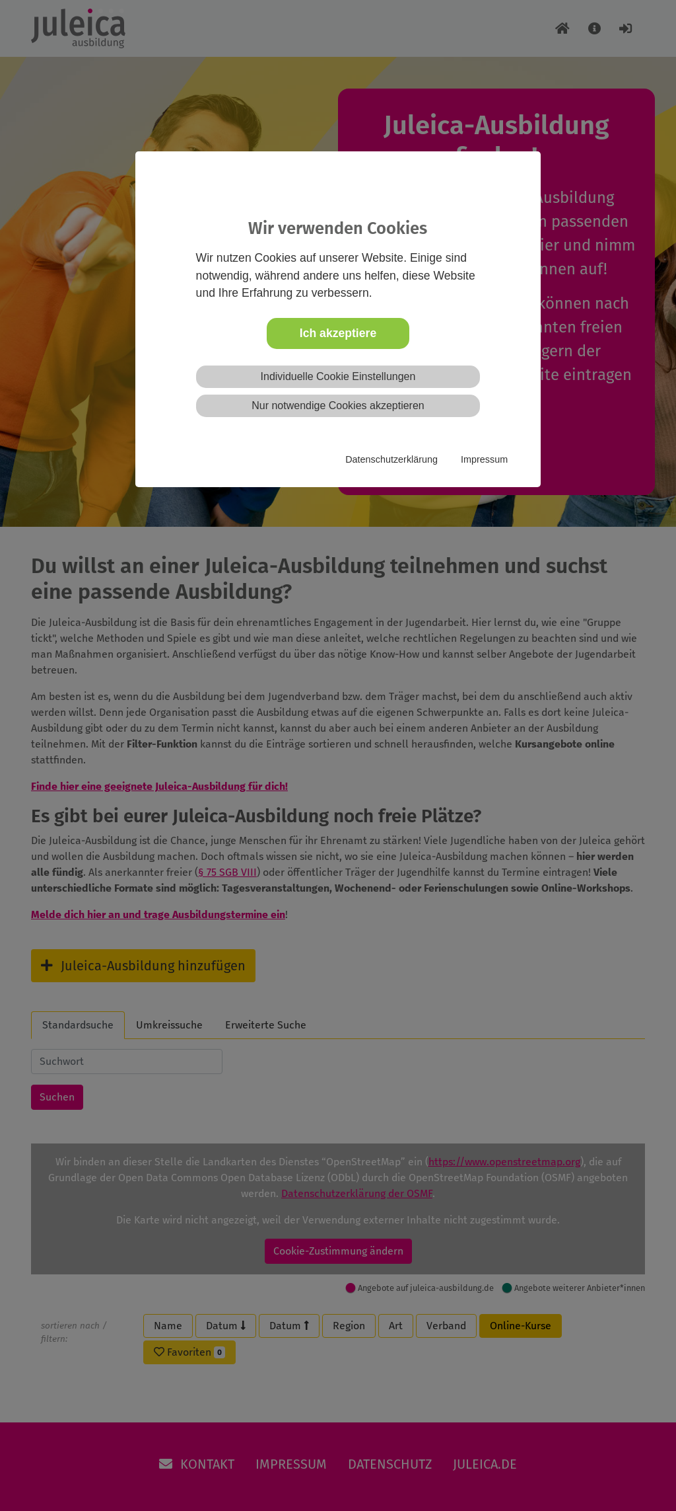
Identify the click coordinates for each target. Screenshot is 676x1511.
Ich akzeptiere (338, 333)
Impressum (484, 459)
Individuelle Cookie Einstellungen (338, 376)
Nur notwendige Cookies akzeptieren (338, 405)
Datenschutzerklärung (391, 459)
